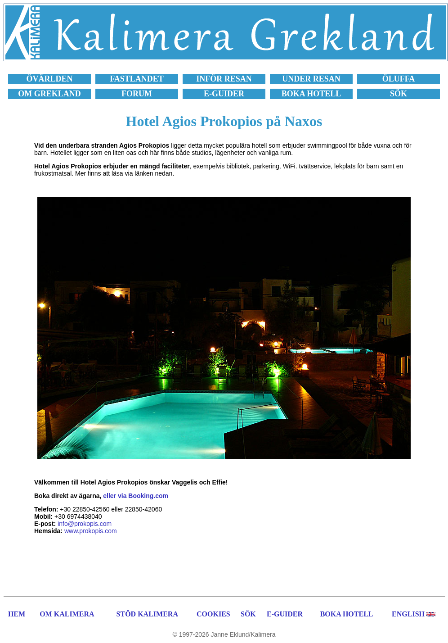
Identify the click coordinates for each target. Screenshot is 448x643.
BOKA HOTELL (346, 614)
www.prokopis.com (90, 530)
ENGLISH (408, 614)
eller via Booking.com (135, 495)
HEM (16, 614)
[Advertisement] (224, 564)
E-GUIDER (285, 614)
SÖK (248, 614)
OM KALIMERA (67, 614)
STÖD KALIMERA (147, 614)
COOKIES (213, 614)
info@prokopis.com (85, 523)
